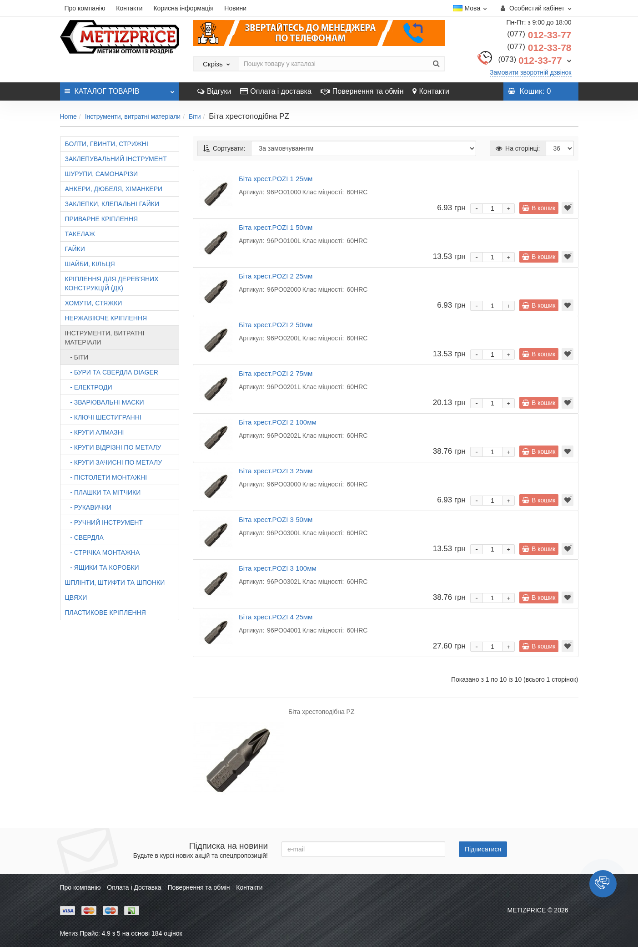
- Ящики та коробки (102, 567)
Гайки (75, 249)
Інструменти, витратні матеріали (133, 116)
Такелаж (80, 234)
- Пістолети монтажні (106, 477)
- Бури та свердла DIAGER (111, 372)
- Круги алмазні (94, 432)
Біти (195, 116)
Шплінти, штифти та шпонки (115, 582)
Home (68, 116)
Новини (235, 8)
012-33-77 (539, 35)
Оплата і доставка (275, 91)
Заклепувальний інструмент (116, 158)
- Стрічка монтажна (102, 552)
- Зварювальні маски (104, 402)
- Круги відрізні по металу (113, 447)
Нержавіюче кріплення (106, 318)
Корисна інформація (183, 8)
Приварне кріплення (101, 219)
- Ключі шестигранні (103, 417)
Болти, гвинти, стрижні (106, 143)
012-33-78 (539, 47)
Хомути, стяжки (93, 303)
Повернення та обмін (362, 91)
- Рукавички (88, 507)
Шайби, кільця (90, 264)
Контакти (129, 8)
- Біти (77, 357)
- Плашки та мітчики (103, 492)
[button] (603, 883)
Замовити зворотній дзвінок (531, 72)
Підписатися (483, 849)
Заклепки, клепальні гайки (112, 204)
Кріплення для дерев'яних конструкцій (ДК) (112, 283)
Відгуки (214, 91)
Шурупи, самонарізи (101, 173)
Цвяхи (76, 597)
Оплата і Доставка (134, 887)
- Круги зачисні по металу (113, 462)
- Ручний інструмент (104, 522)
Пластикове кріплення (105, 612)
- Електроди (88, 387)
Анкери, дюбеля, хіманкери (114, 188)
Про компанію (85, 8)
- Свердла (84, 537)
